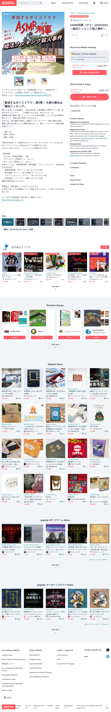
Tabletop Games (51, 273)
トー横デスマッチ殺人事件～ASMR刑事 (33, 276)
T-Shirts (4, 273)
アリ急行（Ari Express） (54, 275)
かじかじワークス (72, 331)
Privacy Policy (75, 180)
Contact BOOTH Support (65, 664)
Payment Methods (35, 664)
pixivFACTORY (74, 155)
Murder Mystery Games (86, 13)
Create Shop (83, 3)
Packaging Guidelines (9, 675)
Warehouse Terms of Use (38, 707)
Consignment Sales (9, 679)
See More (55, 347)
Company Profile (18, 707)
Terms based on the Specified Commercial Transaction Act (89, 707)
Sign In (53, 3)
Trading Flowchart (79, 163)
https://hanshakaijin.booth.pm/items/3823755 (33, 95)
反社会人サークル (21, 247)
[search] (40, 3)
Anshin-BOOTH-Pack (87, 138)
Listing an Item (7, 655)
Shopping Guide (35, 659)
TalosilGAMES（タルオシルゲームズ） (99, 332)
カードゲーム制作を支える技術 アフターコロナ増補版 (98, 276)
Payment (75, 167)
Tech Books (93, 273)
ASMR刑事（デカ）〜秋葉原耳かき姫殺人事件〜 (77, 276)
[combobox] (30, 3)
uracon (40, 331)
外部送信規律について (68, 707)
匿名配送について (8, 664)
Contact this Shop (76, 184)
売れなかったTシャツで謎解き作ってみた (11, 276)
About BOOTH (67, 3)
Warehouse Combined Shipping (40, 672)
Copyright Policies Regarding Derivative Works (12, 685)
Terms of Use (27, 707)
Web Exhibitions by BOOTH (39, 677)
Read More (80, 59)
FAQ (58, 659)
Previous (3, 43)
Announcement (62, 655)
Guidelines (50, 706)
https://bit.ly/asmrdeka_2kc (12, 200)
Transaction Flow (35, 668)
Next (62, 43)
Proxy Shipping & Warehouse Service (12, 669)
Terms (72, 176)
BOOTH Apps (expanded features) (14, 659)
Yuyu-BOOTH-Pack (101, 138)
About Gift (76, 111)
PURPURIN (15, 331)
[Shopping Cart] (94, 3)
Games (72, 13)
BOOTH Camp (7, 690)
